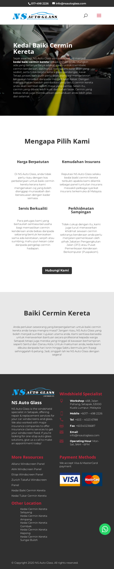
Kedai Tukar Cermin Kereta (29, 495)
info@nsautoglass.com (84, 435)
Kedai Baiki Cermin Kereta (28, 490)
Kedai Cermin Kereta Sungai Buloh (33, 538)
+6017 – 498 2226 (91, 413)
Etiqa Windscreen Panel (27, 474)
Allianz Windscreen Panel (28, 463)
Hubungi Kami (57, 270)
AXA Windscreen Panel (26, 469)
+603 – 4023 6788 (86, 419)
